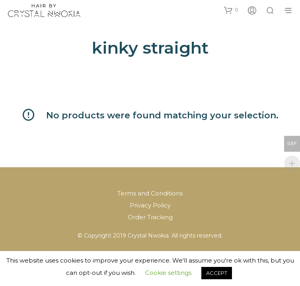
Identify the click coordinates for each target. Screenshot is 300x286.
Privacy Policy (150, 205)
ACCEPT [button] (216, 273)
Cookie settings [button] (168, 272)
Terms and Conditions (150, 193)
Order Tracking (150, 217)
